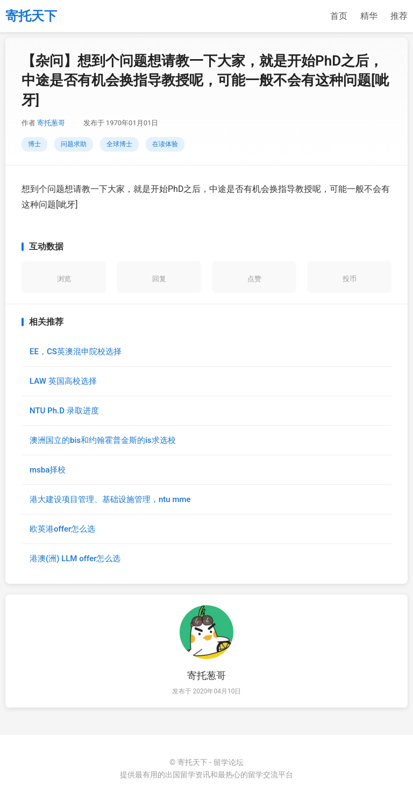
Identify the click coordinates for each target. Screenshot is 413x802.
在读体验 (165, 144)
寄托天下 (31, 16)
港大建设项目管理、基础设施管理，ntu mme (110, 499)
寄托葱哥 (51, 123)
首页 (338, 16)
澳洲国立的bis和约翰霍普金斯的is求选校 (103, 440)
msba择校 (48, 470)
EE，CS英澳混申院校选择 (76, 351)
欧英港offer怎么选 (62, 529)
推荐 (399, 16)
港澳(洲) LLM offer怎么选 (75, 558)
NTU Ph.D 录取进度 (64, 411)
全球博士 (119, 144)
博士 (34, 144)
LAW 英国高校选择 (63, 381)
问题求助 (74, 144)
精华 (369, 16)
